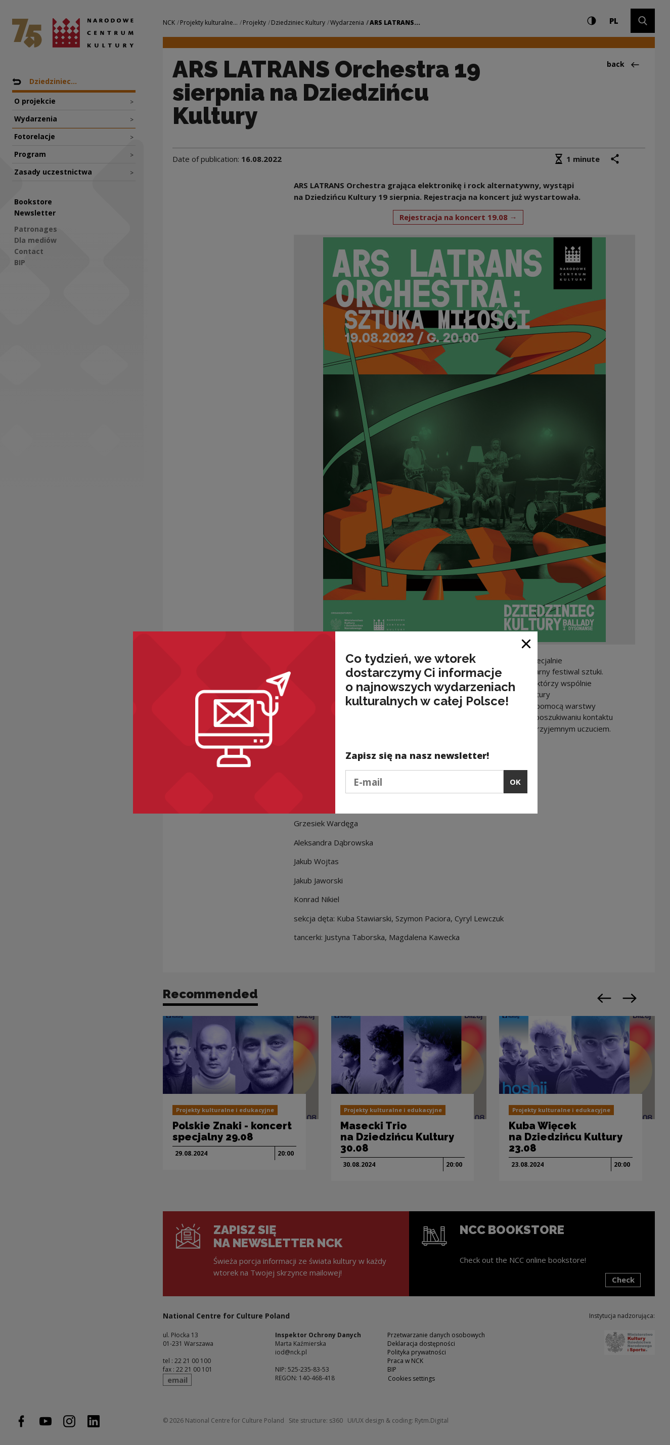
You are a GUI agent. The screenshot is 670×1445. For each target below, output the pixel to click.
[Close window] (527, 642)
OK (515, 782)
